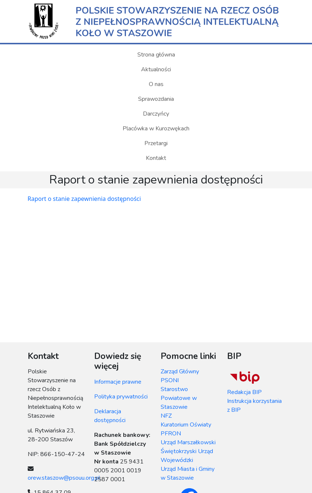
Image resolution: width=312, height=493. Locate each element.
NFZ (166, 416)
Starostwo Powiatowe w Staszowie (179, 398)
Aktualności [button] (156, 69)
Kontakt (156, 158)
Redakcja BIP (244, 392)
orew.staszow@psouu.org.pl (64, 478)
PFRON (171, 433)
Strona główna (156, 55)
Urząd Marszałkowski (188, 442)
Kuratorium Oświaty (186, 425)
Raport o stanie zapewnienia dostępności (84, 199)
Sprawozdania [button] (156, 99)
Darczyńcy (156, 114)
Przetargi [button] (156, 143)
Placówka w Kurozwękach (156, 128)
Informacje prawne (117, 382)
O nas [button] (156, 84)
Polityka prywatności (121, 397)
